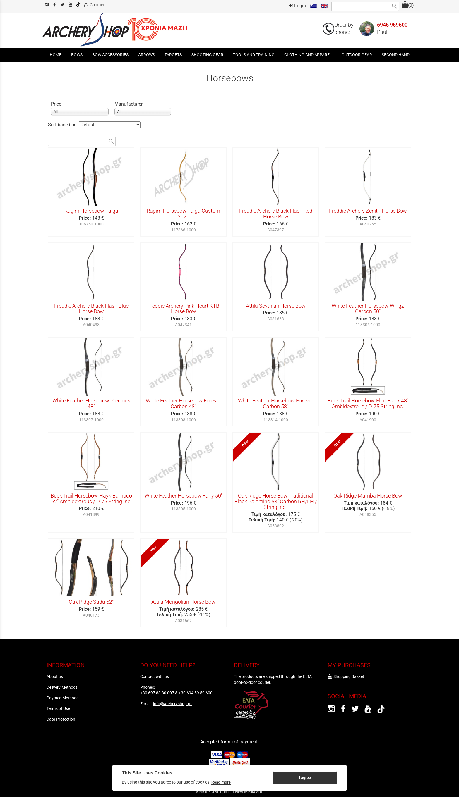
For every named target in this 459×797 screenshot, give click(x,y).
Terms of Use (58, 708)
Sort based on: (63, 125)
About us (55, 676)
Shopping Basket (346, 676)
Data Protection (61, 719)
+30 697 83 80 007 (157, 693)
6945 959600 (392, 25)
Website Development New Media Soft (229, 791)
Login (297, 5)
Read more (221, 782)
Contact (94, 4)
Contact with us (154, 676)
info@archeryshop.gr (172, 703)
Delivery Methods (62, 687)
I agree (305, 777)
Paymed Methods (62, 698)
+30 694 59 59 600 (196, 693)
